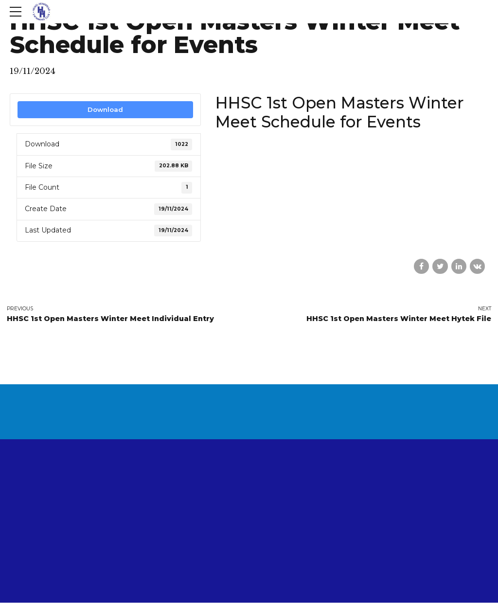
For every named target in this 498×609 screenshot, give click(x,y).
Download (105, 109)
